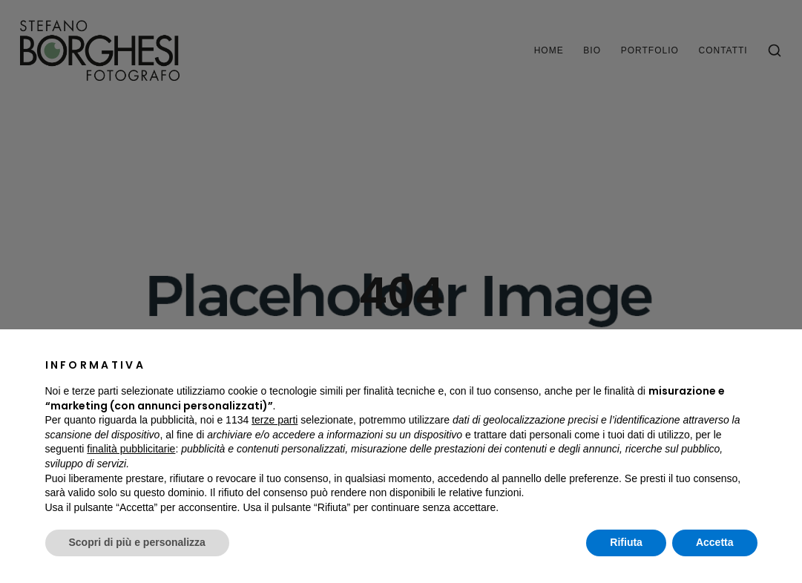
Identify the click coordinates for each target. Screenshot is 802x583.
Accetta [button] (715, 542)
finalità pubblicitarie (131, 449)
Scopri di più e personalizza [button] (137, 542)
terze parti (275, 420)
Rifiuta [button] (626, 542)
